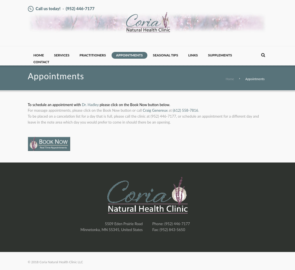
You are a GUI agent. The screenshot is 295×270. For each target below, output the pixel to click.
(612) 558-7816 (185, 110)
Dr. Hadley (90, 104)
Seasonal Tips (165, 55)
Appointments (129, 55)
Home (39, 55)
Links (193, 55)
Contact (41, 62)
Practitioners (92, 55)
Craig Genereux (155, 110)
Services (61, 55)
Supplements (220, 55)
